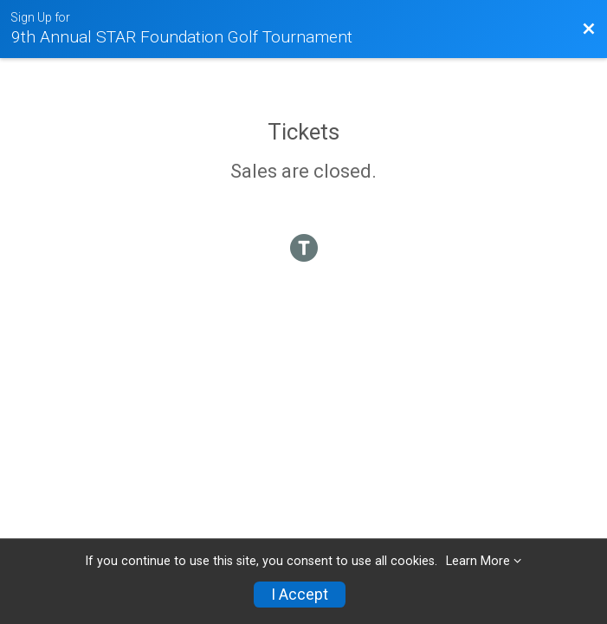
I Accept (299, 594)
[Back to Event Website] (589, 29)
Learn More (478, 561)
